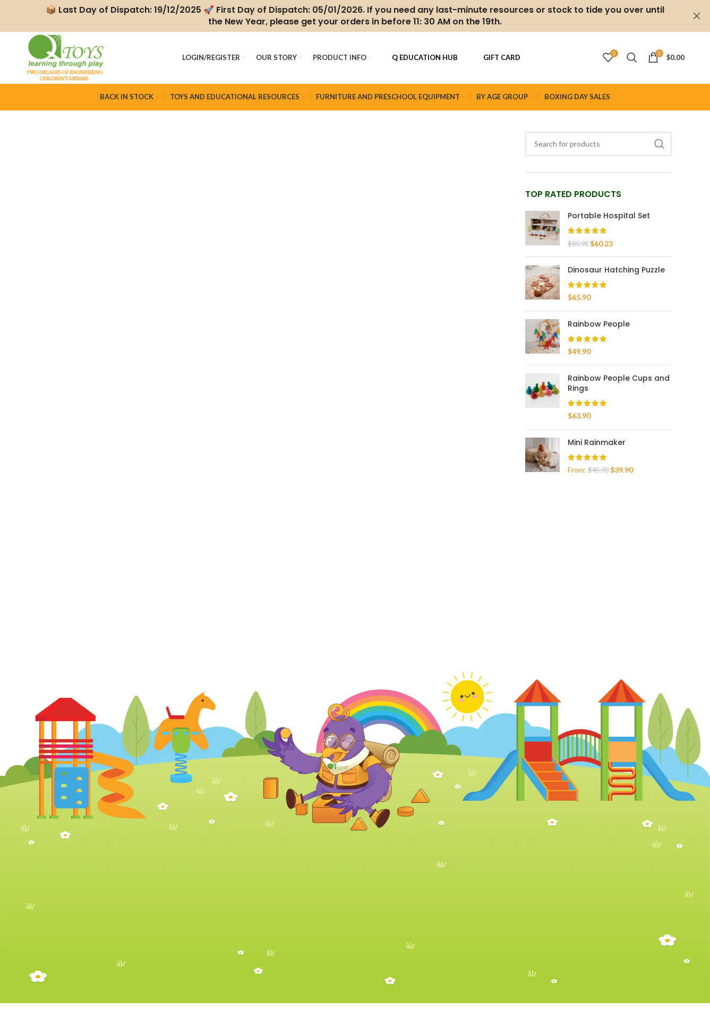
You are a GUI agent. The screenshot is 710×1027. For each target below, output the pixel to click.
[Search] (632, 59)
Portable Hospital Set (609, 220)
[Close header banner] (696, 16)
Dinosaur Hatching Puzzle (616, 274)
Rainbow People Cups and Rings (619, 387)
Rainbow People (599, 328)
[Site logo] (68, 58)
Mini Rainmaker (597, 446)
